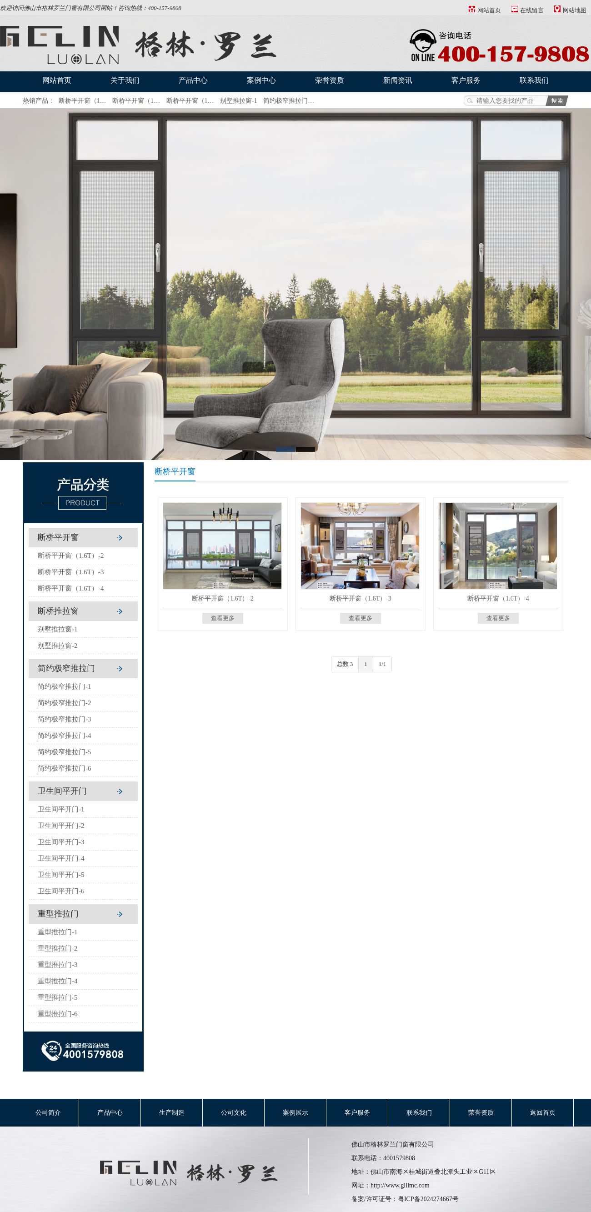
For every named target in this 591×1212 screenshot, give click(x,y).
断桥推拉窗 (58, 611)
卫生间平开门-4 (61, 858)
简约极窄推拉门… (288, 100)
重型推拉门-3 (58, 964)
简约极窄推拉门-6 (64, 768)
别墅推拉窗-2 (58, 645)
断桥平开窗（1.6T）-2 (71, 555)
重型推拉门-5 (58, 997)
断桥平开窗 (58, 537)
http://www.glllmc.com (400, 1185)
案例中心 (261, 80)
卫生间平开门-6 (61, 891)
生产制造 (172, 1112)
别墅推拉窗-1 (238, 100)
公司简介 (48, 1112)
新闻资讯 (397, 80)
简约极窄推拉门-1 (64, 686)
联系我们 (534, 80)
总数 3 (345, 664)
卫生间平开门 (62, 791)
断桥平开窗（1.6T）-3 (71, 572)
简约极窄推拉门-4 (64, 735)
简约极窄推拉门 (66, 668)
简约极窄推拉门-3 (64, 719)
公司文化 (233, 1112)
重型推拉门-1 (58, 932)
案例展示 (295, 1112)
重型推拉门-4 (58, 981)
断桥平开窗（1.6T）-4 (71, 588)
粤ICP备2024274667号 (428, 1199)
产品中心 (193, 80)
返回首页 (543, 1112)
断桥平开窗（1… (82, 100)
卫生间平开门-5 (61, 874)
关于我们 (125, 80)
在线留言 (527, 10)
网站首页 (485, 10)
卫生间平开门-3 (61, 842)
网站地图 (570, 10)
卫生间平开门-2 (61, 825)
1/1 (382, 664)
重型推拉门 (58, 913)
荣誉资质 (329, 80)
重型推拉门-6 (58, 1013)
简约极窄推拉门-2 (64, 702)
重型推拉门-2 (58, 948)
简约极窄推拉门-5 (64, 752)
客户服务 (466, 80)
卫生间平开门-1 (61, 809)
